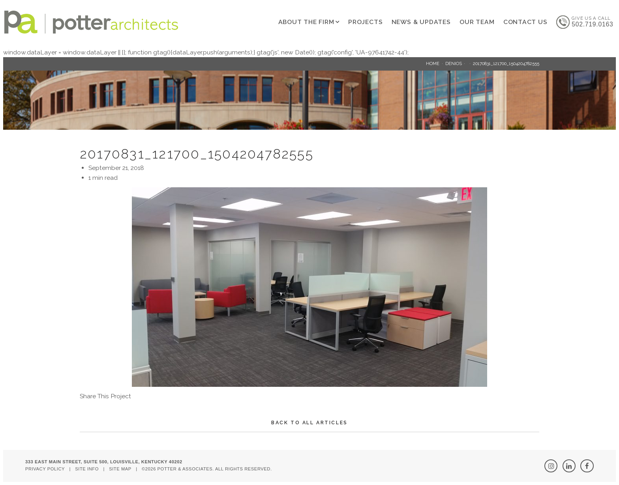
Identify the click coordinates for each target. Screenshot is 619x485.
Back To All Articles (309, 422)
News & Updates (421, 22)
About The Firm (306, 22)
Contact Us (525, 22)
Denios (453, 63)
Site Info (87, 468)
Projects (365, 22)
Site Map (120, 468)
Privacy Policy (45, 468)
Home (432, 63)
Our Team (477, 22)
